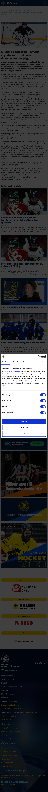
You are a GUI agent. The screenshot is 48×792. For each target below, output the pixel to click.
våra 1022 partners (14, 371)
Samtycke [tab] (5, 362)
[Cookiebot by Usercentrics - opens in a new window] (37, 356)
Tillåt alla (24, 421)
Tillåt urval (24, 427)
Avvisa (24, 434)
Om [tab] (42, 362)
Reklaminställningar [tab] (30, 362)
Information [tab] (16, 362)
